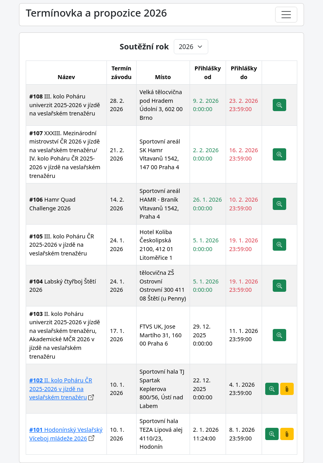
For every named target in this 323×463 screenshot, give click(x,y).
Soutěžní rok (144, 46)
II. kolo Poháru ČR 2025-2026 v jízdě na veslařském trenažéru (60, 388)
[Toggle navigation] (286, 15)
